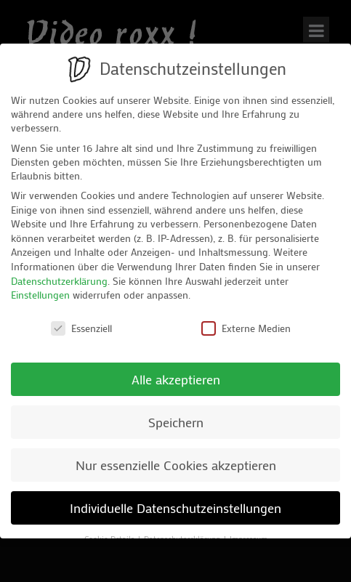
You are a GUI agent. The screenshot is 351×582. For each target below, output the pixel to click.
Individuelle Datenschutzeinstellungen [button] (175, 508)
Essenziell (81, 328)
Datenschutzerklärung (59, 281)
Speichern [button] (175, 422)
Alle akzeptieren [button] (176, 379)
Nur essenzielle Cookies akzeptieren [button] (176, 465)
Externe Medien (246, 328)
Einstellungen (40, 295)
